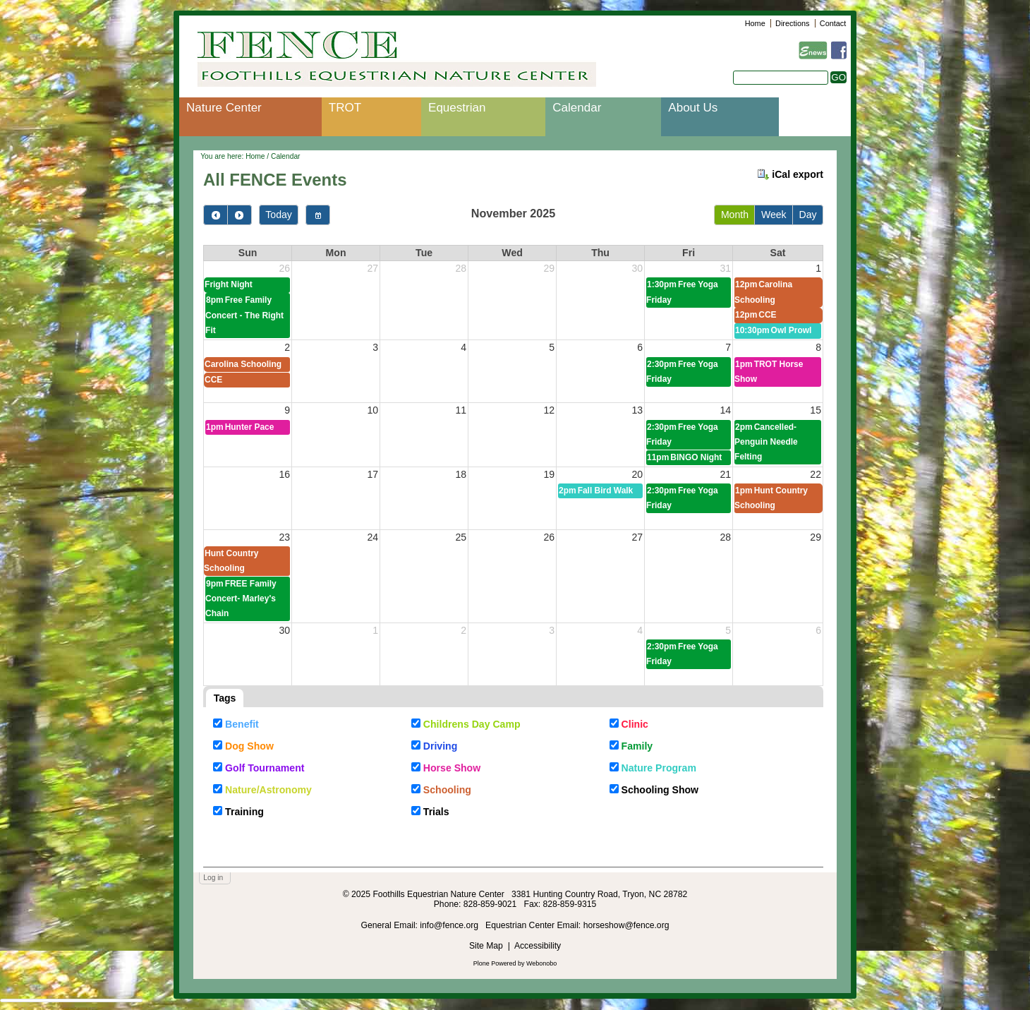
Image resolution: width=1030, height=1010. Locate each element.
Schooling (447, 789)
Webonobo (541, 963)
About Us (692, 107)
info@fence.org (450, 925)
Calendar (576, 107)
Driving (440, 746)
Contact (833, 23)
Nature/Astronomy (268, 789)
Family (637, 746)
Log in (213, 878)
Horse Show (451, 768)
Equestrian (456, 107)
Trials (436, 811)
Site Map (486, 946)
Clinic (635, 724)
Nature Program (659, 768)
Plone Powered (494, 963)
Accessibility (537, 946)
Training (244, 811)
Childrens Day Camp (472, 724)
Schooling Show (660, 789)
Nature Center (224, 107)
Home (755, 23)
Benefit (242, 724)
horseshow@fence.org (626, 925)
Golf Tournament (264, 768)
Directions (792, 23)
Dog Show (249, 746)
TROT (345, 107)
